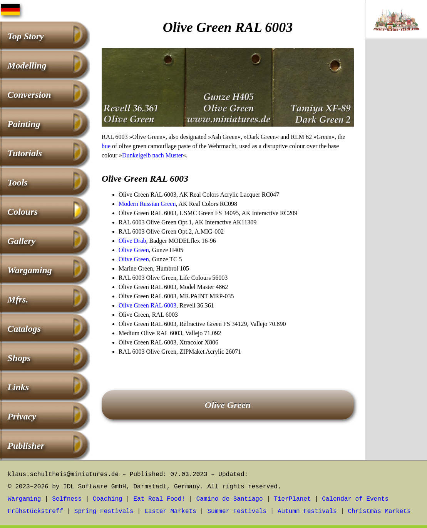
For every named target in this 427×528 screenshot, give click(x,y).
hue (106, 146)
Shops (18, 358)
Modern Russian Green (147, 204)
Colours (22, 212)
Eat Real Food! (159, 499)
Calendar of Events (355, 499)
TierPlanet (292, 499)
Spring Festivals (104, 511)
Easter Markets (170, 511)
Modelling (26, 65)
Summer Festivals (237, 511)
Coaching (107, 499)
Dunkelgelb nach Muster (152, 155)
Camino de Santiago (229, 499)
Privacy (21, 416)
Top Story (25, 36)
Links (18, 387)
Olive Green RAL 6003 (147, 305)
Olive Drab (132, 240)
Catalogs (24, 329)
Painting (23, 124)
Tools (17, 182)
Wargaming (29, 270)
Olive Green (134, 250)
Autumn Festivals (307, 511)
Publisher (25, 446)
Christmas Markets (379, 511)
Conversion (29, 95)
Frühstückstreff (35, 511)
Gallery (21, 241)
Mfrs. (17, 299)
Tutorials (24, 153)
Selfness (67, 499)
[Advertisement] (396, 172)
